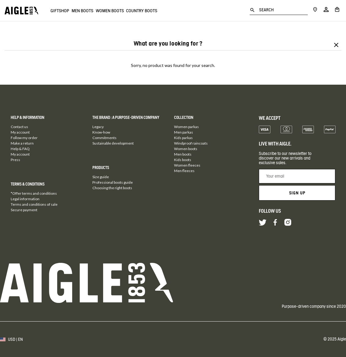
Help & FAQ (20, 148)
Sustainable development (113, 143)
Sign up (297, 192)
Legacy (98, 126)
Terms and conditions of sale (34, 204)
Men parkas (183, 132)
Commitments (104, 137)
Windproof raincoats (191, 143)
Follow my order (24, 137)
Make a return (22, 143)
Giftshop (59, 10)
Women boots (123, 10)
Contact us (19, 126)
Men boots (89, 10)
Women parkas (186, 126)
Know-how (101, 132)
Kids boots (182, 159)
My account (20, 132)
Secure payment (24, 210)
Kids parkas (183, 137)
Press (15, 159)
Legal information (25, 199)
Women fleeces (187, 165)
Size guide (100, 177)
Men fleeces (184, 170)
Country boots (162, 10)
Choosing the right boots (112, 188)
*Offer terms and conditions (34, 193)
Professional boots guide (112, 182)
